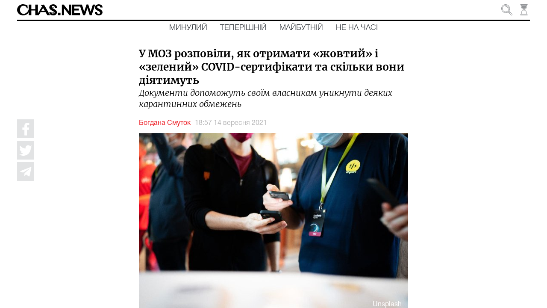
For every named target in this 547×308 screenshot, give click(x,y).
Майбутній (301, 27)
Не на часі (357, 27)
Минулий (188, 27)
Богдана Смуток (165, 123)
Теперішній (243, 27)
